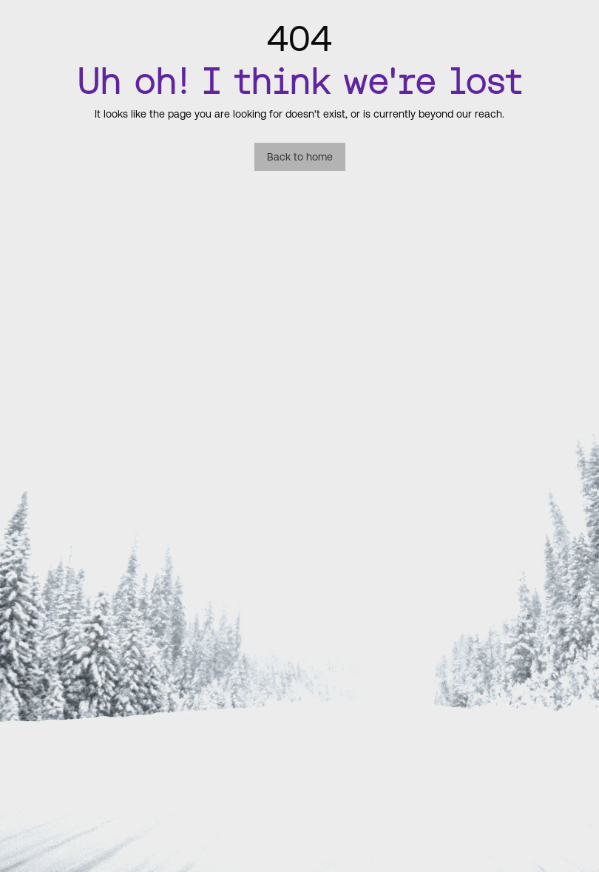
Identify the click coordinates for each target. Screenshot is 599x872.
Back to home (300, 157)
